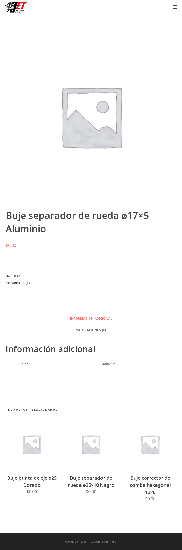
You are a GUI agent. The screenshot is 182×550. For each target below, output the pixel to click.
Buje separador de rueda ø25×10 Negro (91, 481)
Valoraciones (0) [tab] (91, 330)
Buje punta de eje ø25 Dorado (32, 481)
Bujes (26, 283)
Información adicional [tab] (91, 318)
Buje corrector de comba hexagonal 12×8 (150, 485)
